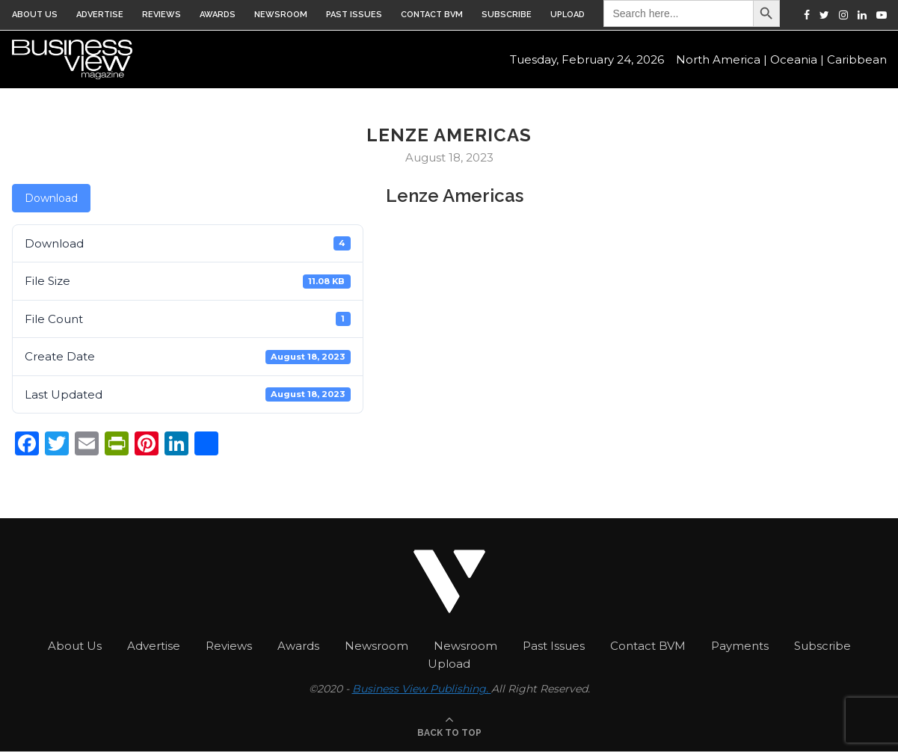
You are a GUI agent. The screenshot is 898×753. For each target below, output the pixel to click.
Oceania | (797, 60)
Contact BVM (432, 14)
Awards (218, 14)
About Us (35, 14)
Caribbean (857, 60)
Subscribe (507, 14)
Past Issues (354, 14)
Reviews (161, 14)
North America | (721, 60)
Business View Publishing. (421, 688)
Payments (740, 646)
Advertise (99, 14)
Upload (567, 14)
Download (51, 198)
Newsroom (280, 14)
